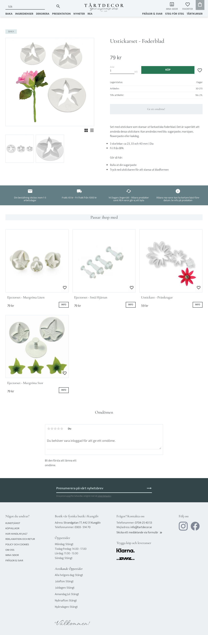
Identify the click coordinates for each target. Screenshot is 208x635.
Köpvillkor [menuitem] (12, 528)
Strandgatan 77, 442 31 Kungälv (82, 522)
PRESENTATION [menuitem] (61, 14)
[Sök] (58, 6)
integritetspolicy (104, 496)
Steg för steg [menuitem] (174, 14)
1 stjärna (48, 428)
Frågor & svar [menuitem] (152, 14)
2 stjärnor (52, 428)
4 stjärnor (58, 428)
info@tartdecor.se (141, 527)
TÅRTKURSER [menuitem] (195, 14)
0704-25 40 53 (143, 522)
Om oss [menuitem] (9, 550)
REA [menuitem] (90, 14)
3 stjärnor (55, 428)
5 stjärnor (61, 428)
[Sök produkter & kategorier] (30, 6)
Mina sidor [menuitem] (172, 9)
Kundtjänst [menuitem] (12, 523)
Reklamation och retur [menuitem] (20, 539)
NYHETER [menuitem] (79, 14)
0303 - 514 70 (82, 527)
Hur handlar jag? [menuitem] (16, 534)
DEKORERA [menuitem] (42, 14)
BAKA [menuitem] (8, 14)
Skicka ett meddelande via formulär (139, 532)
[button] (187, 6)
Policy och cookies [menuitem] (17, 544)
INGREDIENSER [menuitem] (24, 14)
